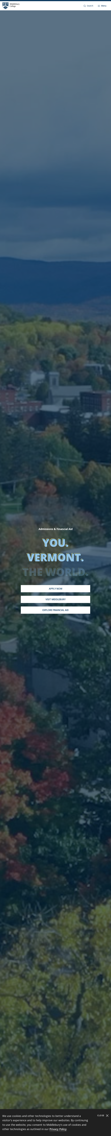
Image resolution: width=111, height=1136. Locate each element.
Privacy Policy (58, 1129)
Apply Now (55, 588)
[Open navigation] (102, 6)
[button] (88, 6)
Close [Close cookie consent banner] (103, 1115)
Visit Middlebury (56, 599)
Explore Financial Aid (55, 610)
